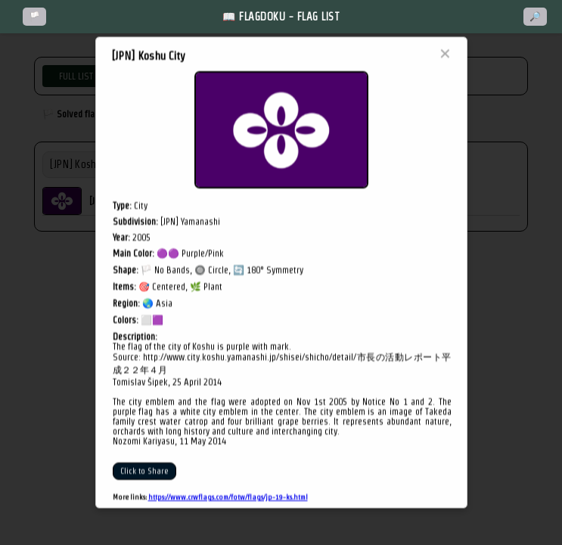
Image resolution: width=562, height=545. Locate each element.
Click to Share (144, 471)
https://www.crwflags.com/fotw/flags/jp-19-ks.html (228, 497)
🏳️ (34, 16)
